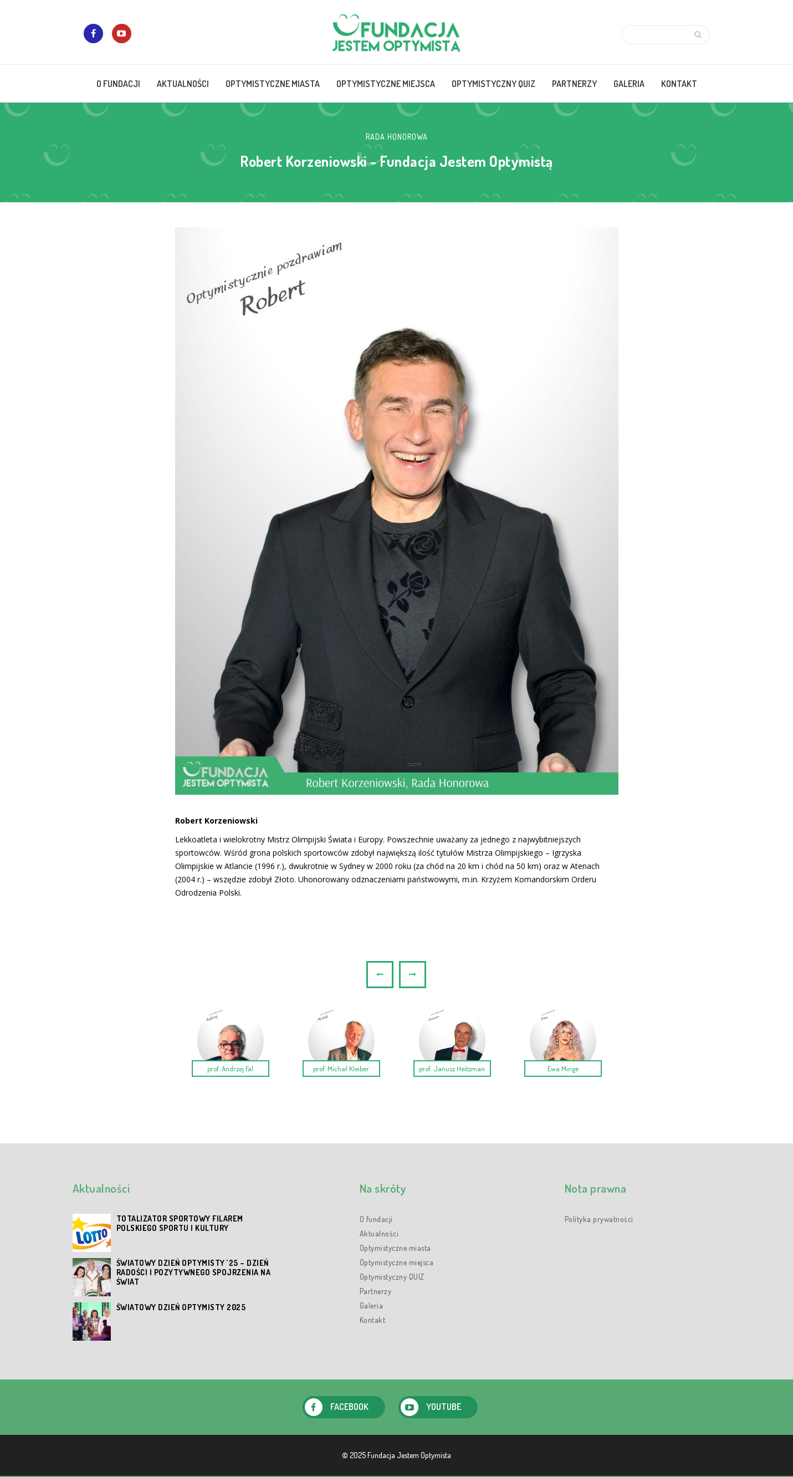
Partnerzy (376, 1291)
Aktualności (379, 1233)
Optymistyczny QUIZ (392, 1276)
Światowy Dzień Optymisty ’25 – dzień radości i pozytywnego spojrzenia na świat (193, 1272)
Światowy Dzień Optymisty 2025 (181, 1307)
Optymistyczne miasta (395, 1248)
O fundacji (376, 1219)
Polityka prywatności (599, 1219)
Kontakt (373, 1320)
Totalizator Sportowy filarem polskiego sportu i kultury (179, 1223)
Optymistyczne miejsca (397, 1262)
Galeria (371, 1305)
